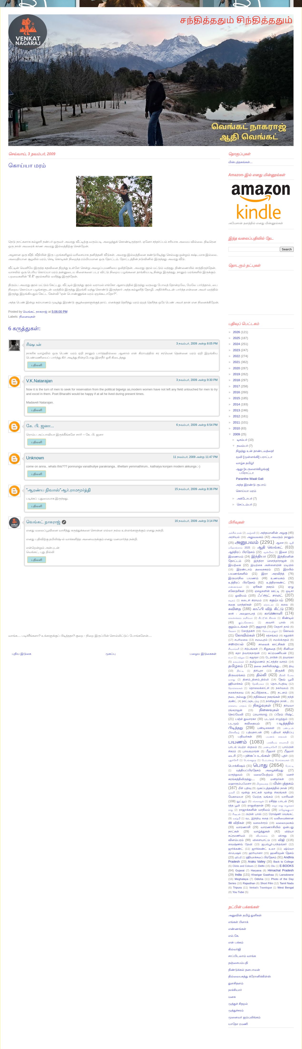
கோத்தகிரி (248, 630)
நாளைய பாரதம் (237, 705)
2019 (237, 374)
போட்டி (289, 766)
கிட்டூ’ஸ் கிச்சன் (267, 618)
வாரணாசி (243, 827)
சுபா (230, 657)
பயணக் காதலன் (276, 736)
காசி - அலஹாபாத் (241, 613)
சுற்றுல (241, 657)
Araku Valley (256, 861)
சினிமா (288, 649)
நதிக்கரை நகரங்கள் (266, 697)
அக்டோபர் (245, 498)
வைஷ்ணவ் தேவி (240, 844)
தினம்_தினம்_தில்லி (256, 679)
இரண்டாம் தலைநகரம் (254, 569)
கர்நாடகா (268, 604)
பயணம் (237, 741)
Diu (273, 866)
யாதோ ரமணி (238, 1024)
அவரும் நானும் (282, 537)
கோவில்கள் (245, 635)
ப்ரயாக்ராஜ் (260, 714)
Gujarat (239, 870)
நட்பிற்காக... (260, 692)
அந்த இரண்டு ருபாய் (251, 484)
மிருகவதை (262, 783)
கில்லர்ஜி (234, 949)
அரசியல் (234, 537)
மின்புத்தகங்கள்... (240, 162)
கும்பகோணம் (246, 622)
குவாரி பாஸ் (276, 622)
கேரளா (232, 631)
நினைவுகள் (27, 316)
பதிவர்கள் (245, 736)
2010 (237, 428)
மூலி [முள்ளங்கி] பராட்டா (254, 457)
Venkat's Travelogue (260, 887)
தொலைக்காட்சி (259, 688)
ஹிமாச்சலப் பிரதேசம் (261, 857)
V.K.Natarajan (39, 381)
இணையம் (235, 556)
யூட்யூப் (242, 801)
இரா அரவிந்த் (272, 573)
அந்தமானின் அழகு (273, 532)
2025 (237, 338)
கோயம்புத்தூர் (270, 631)
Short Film (266, 883)
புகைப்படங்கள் (257, 755)
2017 (237, 386)
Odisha (258, 878)
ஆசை (280, 542)
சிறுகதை (269, 649)
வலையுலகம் (285, 823)
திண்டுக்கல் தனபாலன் (244, 969)
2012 (237, 416)
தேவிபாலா (258, 684)
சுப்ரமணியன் (277, 653)
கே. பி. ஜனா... (40, 425)
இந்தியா (258, 556)
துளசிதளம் (235, 983)
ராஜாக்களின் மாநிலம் (254, 809)
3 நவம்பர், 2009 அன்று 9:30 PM (197, 380)
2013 (237, 410)
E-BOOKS (287, 866)
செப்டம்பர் (245, 504)
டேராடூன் (271, 657)
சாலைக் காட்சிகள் (271, 644)
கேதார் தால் (281, 626)
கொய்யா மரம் (246, 491)
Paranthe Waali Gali (249, 479)
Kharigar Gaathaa (262, 874)
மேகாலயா (235, 796)
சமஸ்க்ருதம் (281, 639)
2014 (237, 404)
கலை (284, 604)
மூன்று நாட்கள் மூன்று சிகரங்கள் (264, 792)
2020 (237, 368)
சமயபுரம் (261, 639)
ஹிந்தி (238, 857)
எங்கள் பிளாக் (238, 922)
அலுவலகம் (255, 537)
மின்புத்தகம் (283, 783)
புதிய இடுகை (21, 654)
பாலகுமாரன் (251, 751)
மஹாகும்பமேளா (239, 783)
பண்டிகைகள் (265, 727)
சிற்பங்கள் (251, 648)
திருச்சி (280, 670)
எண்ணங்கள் (235, 587)
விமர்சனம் (262, 836)
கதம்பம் (276, 600)
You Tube (238, 892)
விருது (282, 835)
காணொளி (273, 613)
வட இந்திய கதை (256, 818)
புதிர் (284, 755)
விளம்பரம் (236, 840)
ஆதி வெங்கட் (270, 547)
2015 (237, 398)
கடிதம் (231, 600)
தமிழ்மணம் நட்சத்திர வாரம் (268, 661)
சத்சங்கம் (272, 635)
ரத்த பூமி (234, 805)
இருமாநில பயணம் (243, 578)
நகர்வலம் (282, 688)
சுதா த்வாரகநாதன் (247, 653)
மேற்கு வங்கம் (263, 796)
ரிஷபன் (33, 344)
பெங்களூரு (250, 760)
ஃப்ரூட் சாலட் (270, 595)
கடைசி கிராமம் (251, 600)
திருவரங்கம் (236, 675)
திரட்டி (240, 671)
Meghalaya (241, 878)
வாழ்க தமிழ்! (245, 463)
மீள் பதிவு (244, 788)
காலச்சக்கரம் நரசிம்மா (240, 618)
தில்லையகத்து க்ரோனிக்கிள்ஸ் (249, 976)
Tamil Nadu (287, 883)
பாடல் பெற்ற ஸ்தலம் (242, 746)
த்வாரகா (288, 657)
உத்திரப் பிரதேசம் (241, 582)
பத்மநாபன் (254, 732)
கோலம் (288, 631)
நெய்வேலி (235, 714)
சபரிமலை (241, 639)
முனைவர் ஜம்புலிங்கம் (244, 1017)
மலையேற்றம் (263, 774)
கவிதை (234, 609)
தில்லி (261, 675)
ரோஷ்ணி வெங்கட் (281, 814)
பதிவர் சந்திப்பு (282, 732)
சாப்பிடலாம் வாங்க (242, 956)
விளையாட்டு (261, 839)
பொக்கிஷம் (236, 765)
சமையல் (236, 644)
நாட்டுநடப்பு (250, 701)
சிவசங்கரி (233, 649)
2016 (237, 392)
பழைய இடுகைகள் (203, 654)
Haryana (256, 870)
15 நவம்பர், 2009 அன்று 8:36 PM (196, 489)
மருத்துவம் (235, 774)
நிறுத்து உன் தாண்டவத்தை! (255, 451)
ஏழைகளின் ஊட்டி (267, 590)
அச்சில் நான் (235, 533)
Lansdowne (286, 874)
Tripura (237, 887)
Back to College (283, 861)
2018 (237, 380)
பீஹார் (270, 751)
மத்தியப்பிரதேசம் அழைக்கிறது (259, 770)
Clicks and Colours (243, 866)
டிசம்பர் (242, 440)
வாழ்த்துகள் (262, 831)
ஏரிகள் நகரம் (263, 586)
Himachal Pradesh (281, 870)
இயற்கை (234, 565)
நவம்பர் (243, 445)
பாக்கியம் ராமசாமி (277, 742)
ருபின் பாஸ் (254, 814)
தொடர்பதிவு (279, 683)
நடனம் (282, 692)
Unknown (35, 458)
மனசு (232, 997)
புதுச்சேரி (233, 760)
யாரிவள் (288, 796)
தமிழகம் (235, 666)
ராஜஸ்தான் (255, 805)
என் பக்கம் (235, 942)
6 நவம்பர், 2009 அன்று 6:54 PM (197, 425)
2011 (237, 422)
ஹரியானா (256, 853)
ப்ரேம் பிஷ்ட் (284, 714)
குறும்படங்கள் (238, 626)
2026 (237, 332)
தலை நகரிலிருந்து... (267, 666)
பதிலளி (36, 365)
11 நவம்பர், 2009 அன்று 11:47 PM (195, 457)
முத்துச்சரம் (236, 1010)
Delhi (261, 865)
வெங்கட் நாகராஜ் (35, 311)
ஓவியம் (240, 595)
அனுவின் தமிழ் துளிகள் (245, 915)
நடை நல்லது (237, 697)
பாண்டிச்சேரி (270, 747)
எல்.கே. (233, 935)
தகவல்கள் (238, 661)
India (238, 874)
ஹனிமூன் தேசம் (282, 853)
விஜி (281, 840)
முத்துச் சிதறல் (238, 1003)
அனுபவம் (246, 542)
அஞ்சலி (250, 533)
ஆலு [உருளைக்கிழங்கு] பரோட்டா (252, 471)
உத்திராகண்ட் (275, 582)
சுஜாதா (253, 657)
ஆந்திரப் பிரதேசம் (241, 552)
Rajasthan (249, 883)
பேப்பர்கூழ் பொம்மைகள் (275, 760)
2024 (237, 344)
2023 (237, 350)
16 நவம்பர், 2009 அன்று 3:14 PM (196, 521)
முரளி (231, 792)
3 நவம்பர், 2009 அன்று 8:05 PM (197, 343)
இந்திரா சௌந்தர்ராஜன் (270, 560)
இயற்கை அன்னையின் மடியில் (272, 565)
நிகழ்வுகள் (262, 705)
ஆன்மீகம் (268, 552)
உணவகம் (278, 578)
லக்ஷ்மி (236, 818)
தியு (291, 666)
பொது (260, 765)
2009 (237, 434)
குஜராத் (261, 626)
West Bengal (286, 887)
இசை (283, 552)
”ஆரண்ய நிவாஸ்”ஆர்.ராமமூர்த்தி (58, 490)
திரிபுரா (258, 670)
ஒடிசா (290, 590)
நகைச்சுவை (236, 692)
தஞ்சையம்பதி (238, 963)
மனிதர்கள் (277, 779)
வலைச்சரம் (260, 822)
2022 (237, 356)
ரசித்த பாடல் (278, 801)
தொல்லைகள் (235, 688)
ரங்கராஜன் (258, 801)
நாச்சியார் (235, 990)
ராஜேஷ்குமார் (286, 810)
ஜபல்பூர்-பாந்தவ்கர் (274, 844)
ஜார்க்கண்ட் (235, 848)
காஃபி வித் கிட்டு (268, 609)
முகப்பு (111, 654)
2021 (237, 362)
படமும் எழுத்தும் (275, 718)
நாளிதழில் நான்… (277, 701)
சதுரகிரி (289, 635)
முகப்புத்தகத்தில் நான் (272, 788)
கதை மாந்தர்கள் (240, 604)
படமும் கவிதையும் (244, 723)
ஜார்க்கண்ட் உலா (263, 848)
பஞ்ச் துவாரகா (245, 719)
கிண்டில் (288, 618)
